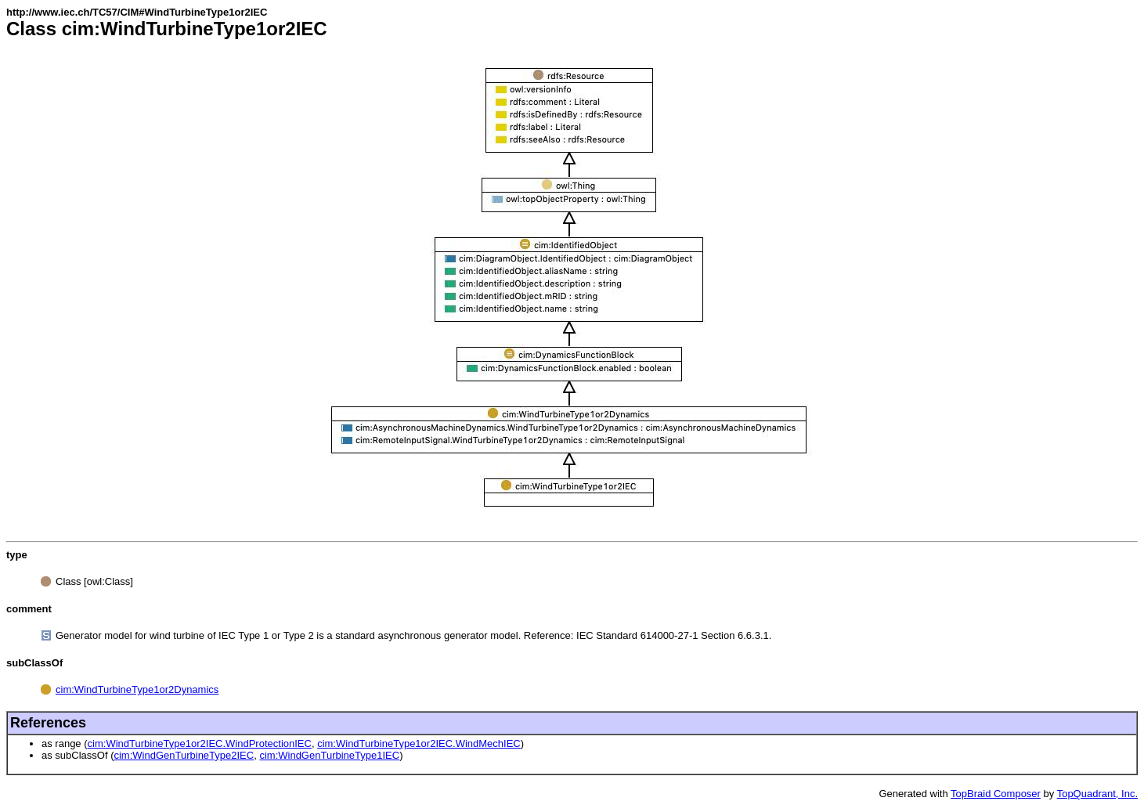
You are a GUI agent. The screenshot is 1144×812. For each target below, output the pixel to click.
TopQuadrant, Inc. (1097, 793)
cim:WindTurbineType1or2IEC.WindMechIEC (419, 743)
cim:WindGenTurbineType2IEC (184, 755)
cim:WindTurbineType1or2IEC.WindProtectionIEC (200, 743)
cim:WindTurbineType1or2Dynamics (137, 689)
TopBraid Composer (996, 793)
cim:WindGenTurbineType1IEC (329, 755)
